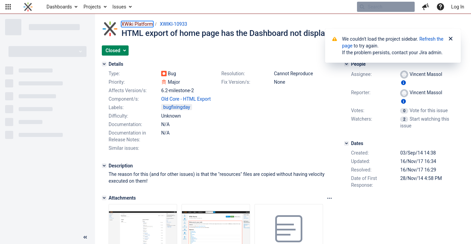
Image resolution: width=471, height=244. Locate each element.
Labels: (116, 107)
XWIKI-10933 (173, 24)
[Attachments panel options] (329, 198)
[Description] (104, 165)
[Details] (104, 64)
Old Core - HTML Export (186, 99)
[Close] (450, 39)
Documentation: (125, 124)
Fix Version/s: (235, 82)
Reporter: (360, 92)
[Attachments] (104, 198)
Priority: (117, 82)
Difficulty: (118, 116)
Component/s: (124, 99)
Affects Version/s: (128, 90)
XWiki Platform (137, 24)
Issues (119, 6)
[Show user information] (403, 82)
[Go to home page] (28, 7)
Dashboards (59, 6)
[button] (8, 7)
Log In (457, 6)
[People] (346, 64)
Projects (92, 6)
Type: (114, 73)
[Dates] (346, 143)
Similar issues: (124, 148)
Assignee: (361, 74)
